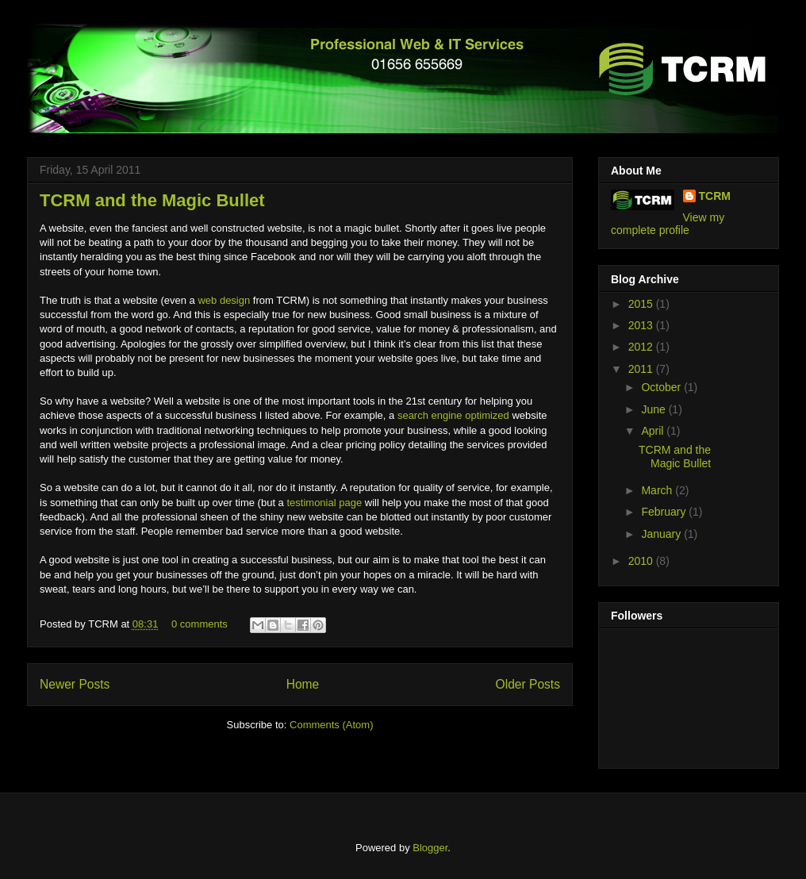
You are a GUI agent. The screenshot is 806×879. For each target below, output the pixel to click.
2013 (642, 325)
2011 (642, 369)
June (654, 409)
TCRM (715, 196)
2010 (642, 561)
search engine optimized (451, 415)
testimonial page (323, 503)
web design (224, 300)
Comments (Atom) (331, 725)
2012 (642, 346)
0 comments (199, 624)
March (658, 490)
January (662, 534)
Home (303, 684)
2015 (642, 303)
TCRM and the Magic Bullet (152, 200)
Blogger (430, 848)
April (653, 430)
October (662, 387)
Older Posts (528, 684)
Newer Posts (74, 684)
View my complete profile (667, 223)
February (665, 511)
